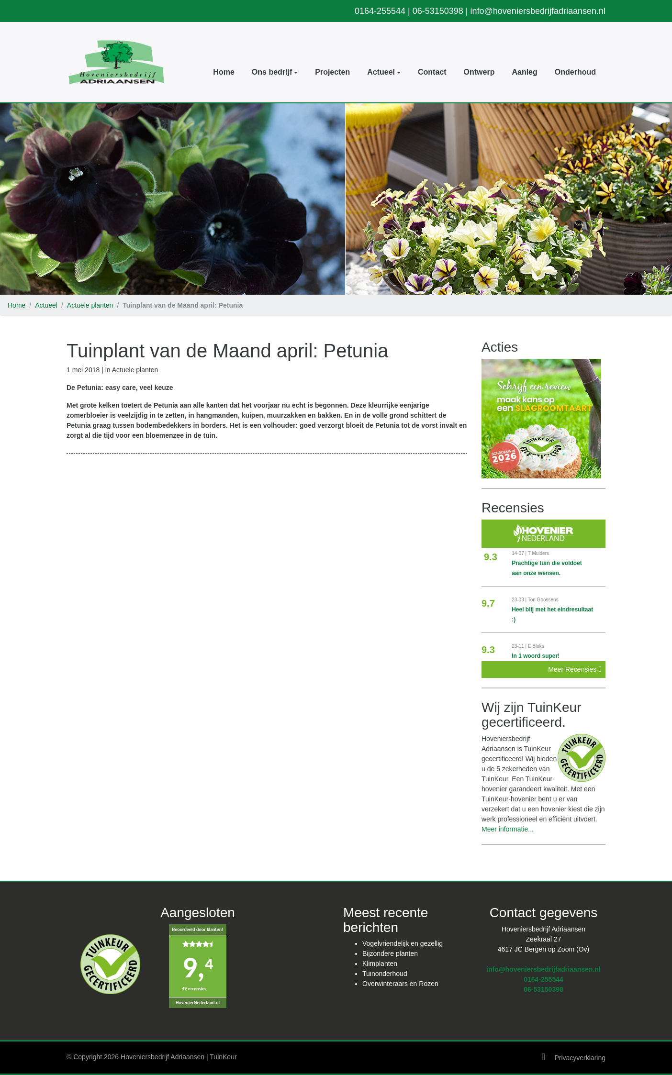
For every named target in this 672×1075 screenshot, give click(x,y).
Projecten (332, 72)
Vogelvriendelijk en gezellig (402, 943)
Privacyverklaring (579, 1058)
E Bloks (536, 646)
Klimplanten (379, 963)
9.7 (488, 603)
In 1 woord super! (536, 656)
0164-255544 (380, 11)
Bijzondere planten (390, 953)
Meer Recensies (575, 669)
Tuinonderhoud (384, 973)
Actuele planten (90, 305)
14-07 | (520, 553)
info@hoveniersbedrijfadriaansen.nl (537, 11)
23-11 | (520, 646)
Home (223, 72)
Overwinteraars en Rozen (400, 983)
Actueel (46, 305)
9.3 (490, 557)
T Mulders (538, 553)
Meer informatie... (508, 829)
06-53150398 (438, 11)
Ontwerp (479, 72)
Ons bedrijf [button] (272, 72)
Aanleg (524, 72)
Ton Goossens (543, 599)
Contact (432, 72)
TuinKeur (223, 1057)
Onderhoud (575, 72)
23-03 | (520, 599)
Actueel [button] (381, 72)
